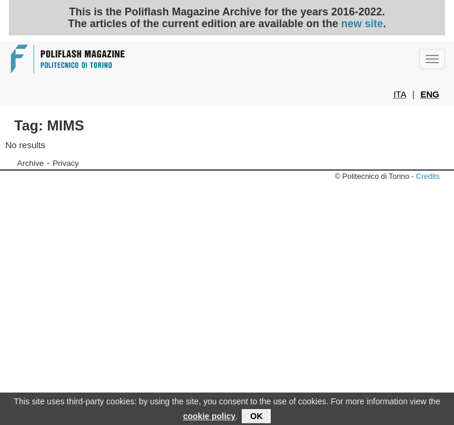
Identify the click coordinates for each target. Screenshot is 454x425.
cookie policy (209, 418)
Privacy (66, 163)
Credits (428, 176)
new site (362, 24)
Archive (30, 163)
